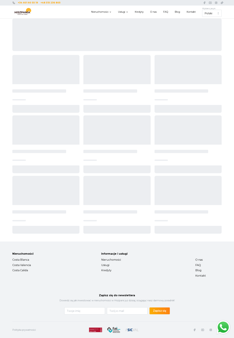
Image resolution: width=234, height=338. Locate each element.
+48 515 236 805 (50, 2)
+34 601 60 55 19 (28, 2)
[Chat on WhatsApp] (223, 327)
